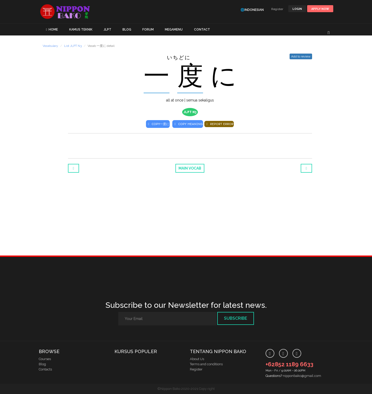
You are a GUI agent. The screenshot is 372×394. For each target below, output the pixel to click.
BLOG (126, 29)
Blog (42, 364)
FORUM (148, 29)
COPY (157, 124)
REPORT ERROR (219, 124)
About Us (197, 359)
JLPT (107, 29)
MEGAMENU (174, 29)
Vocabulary (50, 46)
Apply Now (320, 9)
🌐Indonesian (252, 10)
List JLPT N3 (73, 46)
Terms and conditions (206, 364)
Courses (45, 359)
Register (277, 9)
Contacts (45, 369)
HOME (53, 29)
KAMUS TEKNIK (80, 29)
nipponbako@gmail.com (302, 376)
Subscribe (235, 318)
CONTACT (202, 29)
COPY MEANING (188, 124)
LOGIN (297, 9)
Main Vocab (190, 168)
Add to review (301, 56)
